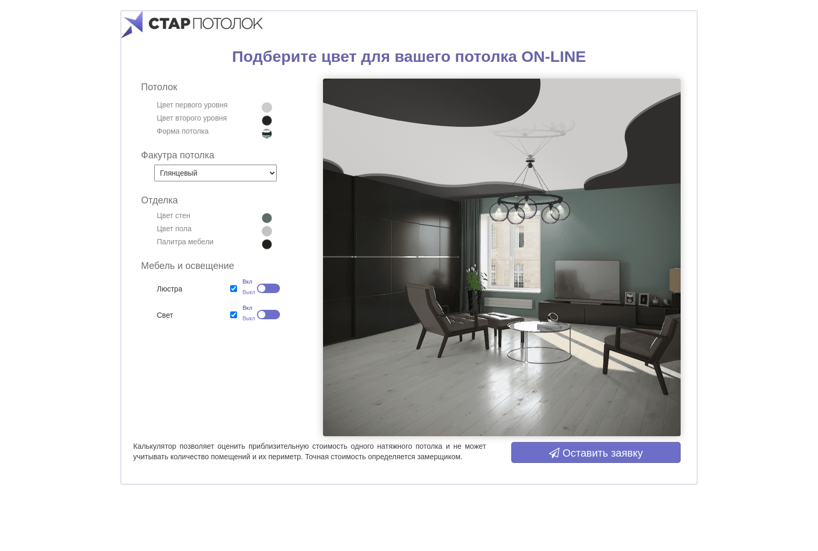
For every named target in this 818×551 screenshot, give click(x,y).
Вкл (245, 282)
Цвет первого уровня (192, 105)
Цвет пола (174, 228)
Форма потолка (183, 131)
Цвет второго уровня (192, 118)
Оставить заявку (596, 453)
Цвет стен (173, 215)
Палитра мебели (185, 241)
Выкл (245, 292)
